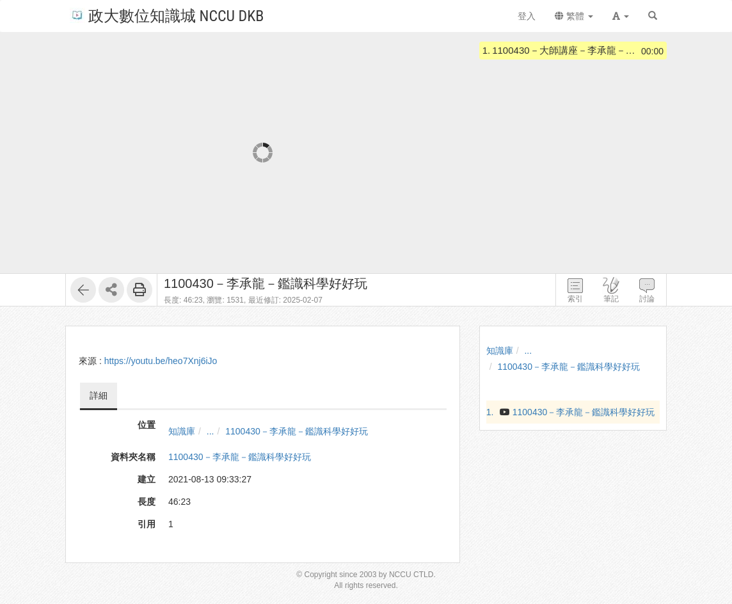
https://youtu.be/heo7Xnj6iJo (161, 361)
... (210, 431)
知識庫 (181, 431)
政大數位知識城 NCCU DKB (167, 15)
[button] (621, 16)
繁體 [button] (574, 16)
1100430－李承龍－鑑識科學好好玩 (296, 431)
